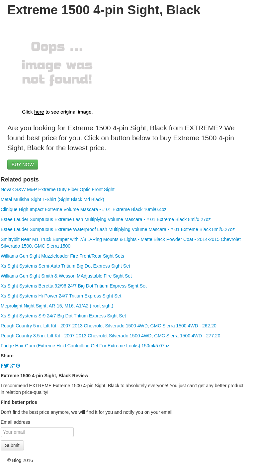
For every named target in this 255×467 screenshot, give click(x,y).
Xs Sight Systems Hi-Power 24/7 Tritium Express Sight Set (61, 295)
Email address (15, 422)
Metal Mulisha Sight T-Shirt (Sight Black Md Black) (52, 199)
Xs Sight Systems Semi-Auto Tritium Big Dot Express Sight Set (65, 266)
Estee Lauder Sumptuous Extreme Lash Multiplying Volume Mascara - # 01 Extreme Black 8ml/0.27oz (106, 219)
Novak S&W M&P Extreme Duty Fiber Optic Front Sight (58, 189)
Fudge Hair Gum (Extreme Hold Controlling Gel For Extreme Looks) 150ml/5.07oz (85, 345)
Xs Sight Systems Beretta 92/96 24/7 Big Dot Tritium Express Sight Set (74, 286)
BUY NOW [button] (23, 164)
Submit (12, 445)
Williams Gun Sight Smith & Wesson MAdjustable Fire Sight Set (66, 276)
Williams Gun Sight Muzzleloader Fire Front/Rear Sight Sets (62, 256)
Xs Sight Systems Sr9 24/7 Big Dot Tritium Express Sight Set (63, 315)
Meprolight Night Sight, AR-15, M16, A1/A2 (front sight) (57, 305)
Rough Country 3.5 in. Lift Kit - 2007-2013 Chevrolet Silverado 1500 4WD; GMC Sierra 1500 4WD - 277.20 (110, 335)
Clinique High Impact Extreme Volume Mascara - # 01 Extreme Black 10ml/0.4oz (84, 209)
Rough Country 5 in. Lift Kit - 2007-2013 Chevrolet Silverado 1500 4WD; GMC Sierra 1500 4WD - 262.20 (108, 325)
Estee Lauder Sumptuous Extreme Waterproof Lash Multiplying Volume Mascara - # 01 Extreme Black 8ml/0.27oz (118, 229)
